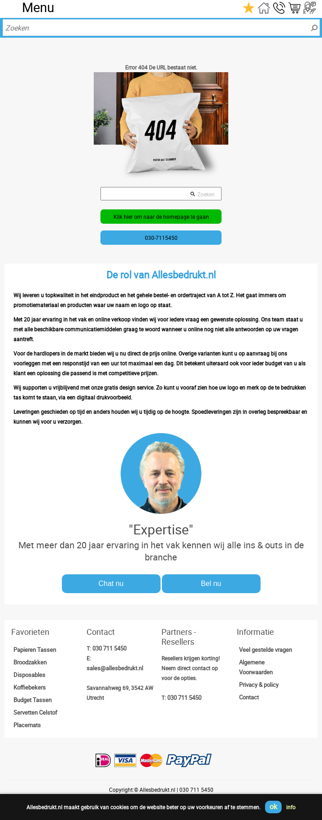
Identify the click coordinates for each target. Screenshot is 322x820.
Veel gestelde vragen (265, 650)
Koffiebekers (29, 687)
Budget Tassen (32, 700)
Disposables (29, 675)
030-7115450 (161, 237)
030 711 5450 (109, 648)
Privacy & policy (258, 685)
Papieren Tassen (34, 650)
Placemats (27, 725)
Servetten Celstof (35, 712)
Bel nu (211, 583)
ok (273, 806)
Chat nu (110, 583)
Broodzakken (30, 662)
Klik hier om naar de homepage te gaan (161, 216)
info (291, 807)
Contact (249, 697)
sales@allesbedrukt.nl (115, 668)
